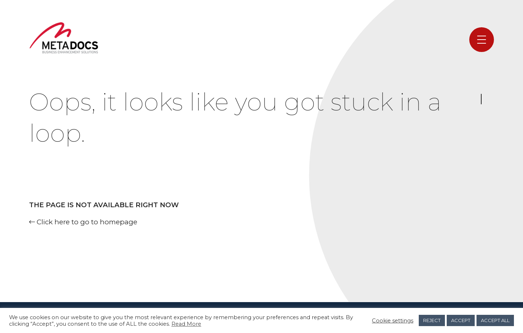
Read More (186, 324)
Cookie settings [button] (392, 320)
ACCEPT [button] (460, 320)
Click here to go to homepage (83, 222)
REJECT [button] (432, 320)
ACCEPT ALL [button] (495, 320)
